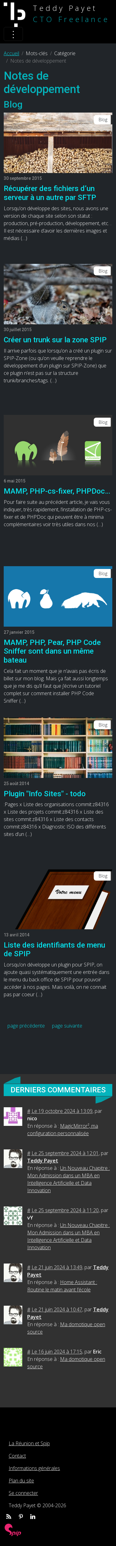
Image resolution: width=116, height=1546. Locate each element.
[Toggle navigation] (13, 34)
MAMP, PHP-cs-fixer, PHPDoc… (57, 491)
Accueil (11, 53)
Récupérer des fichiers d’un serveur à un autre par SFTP (50, 193)
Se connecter (23, 1493)
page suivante (67, 1025)
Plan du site (21, 1480)
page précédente (26, 1025)
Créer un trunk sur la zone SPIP (55, 339)
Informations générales (34, 1468)
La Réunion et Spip (29, 1443)
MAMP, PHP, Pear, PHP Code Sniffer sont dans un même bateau (52, 651)
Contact (17, 1455)
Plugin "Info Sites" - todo (45, 793)
